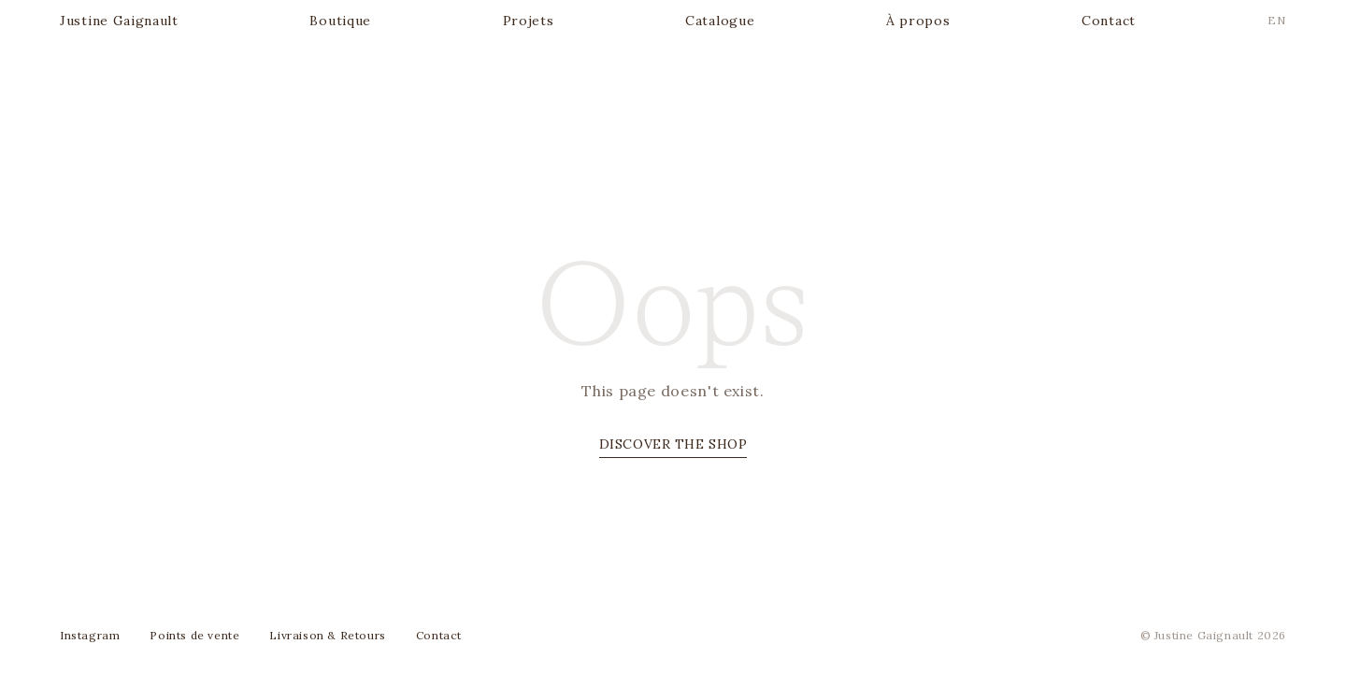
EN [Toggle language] (1276, 20)
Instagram (90, 635)
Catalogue (719, 20)
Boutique (340, 20)
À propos (918, 20)
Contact (1108, 20)
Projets (528, 20)
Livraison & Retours (327, 635)
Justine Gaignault (119, 20)
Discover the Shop (673, 444)
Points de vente (194, 635)
